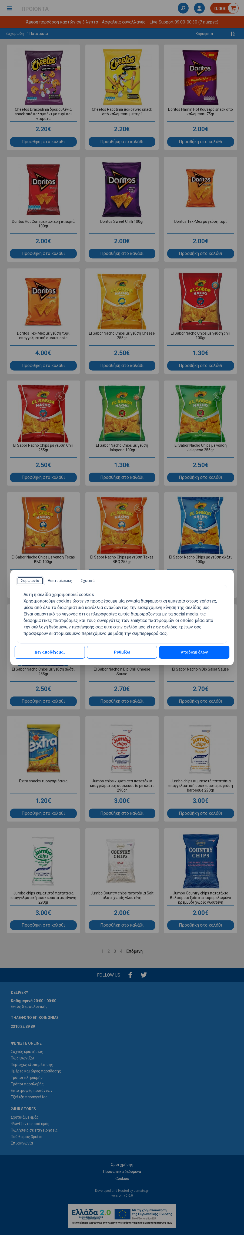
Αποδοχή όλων (194, 652)
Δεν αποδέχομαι (50, 652)
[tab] (30, 580)
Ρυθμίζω (122, 652)
